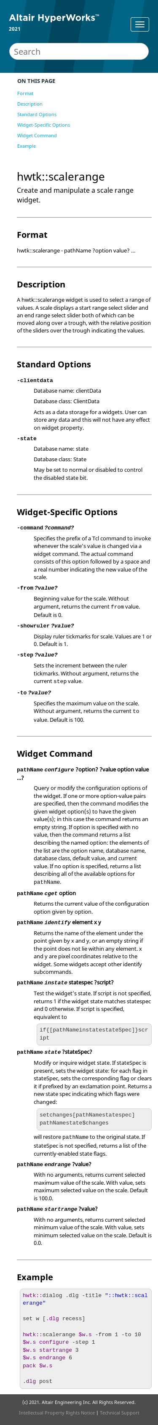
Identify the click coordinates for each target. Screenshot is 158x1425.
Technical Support (119, 1412)
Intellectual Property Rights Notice (57, 1412)
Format (25, 93)
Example (26, 146)
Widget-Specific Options (43, 125)
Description (30, 104)
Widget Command (37, 135)
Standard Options (36, 114)
